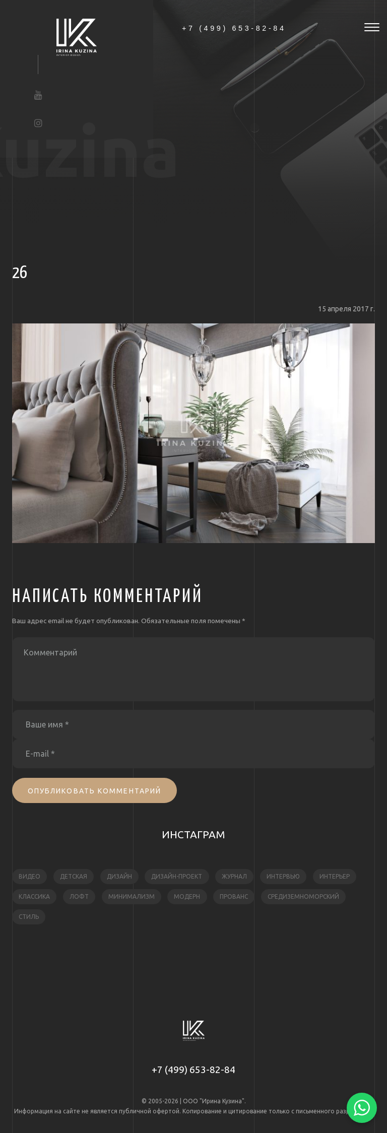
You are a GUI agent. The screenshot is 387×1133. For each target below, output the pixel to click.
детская (73, 876)
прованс (234, 896)
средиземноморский (303, 896)
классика (34, 896)
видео (29, 876)
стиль (29, 916)
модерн (187, 896)
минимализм (131, 896)
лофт (79, 896)
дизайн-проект (176, 876)
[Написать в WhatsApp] (362, 1108)
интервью (283, 876)
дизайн (119, 876)
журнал (234, 876)
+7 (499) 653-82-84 (193, 1069)
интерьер (334, 876)
